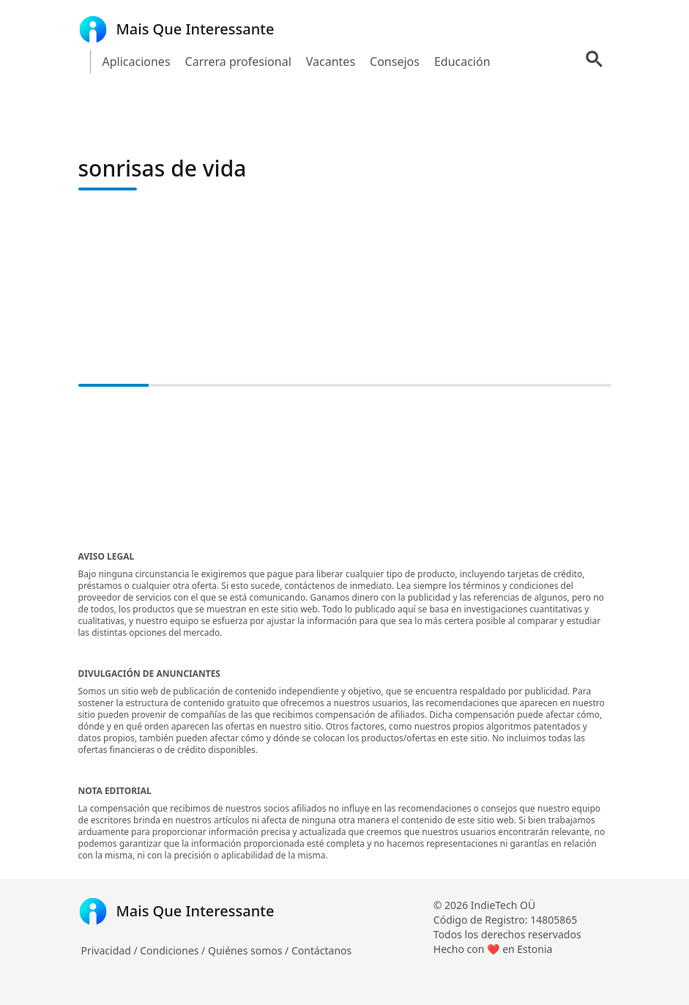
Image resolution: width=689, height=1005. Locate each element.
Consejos (395, 61)
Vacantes (330, 61)
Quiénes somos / (249, 950)
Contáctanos (321, 950)
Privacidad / (111, 950)
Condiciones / (174, 950)
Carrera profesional (238, 61)
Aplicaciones (137, 61)
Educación (462, 61)
